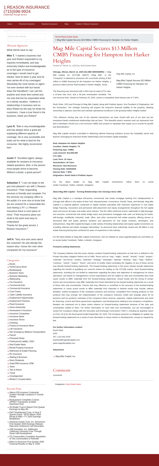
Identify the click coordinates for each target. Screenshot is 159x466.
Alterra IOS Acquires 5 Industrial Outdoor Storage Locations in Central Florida (26, 397)
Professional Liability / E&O (22, 344)
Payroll (12, 337)
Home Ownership (17, 308)
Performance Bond (18, 267)
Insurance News (17, 317)
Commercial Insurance (20, 289)
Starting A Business (18, 360)
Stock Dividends (17, 363)
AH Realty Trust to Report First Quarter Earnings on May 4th (27, 411)
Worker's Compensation (20, 382)
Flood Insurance (17, 304)
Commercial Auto (17, 286)
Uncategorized (16, 378)
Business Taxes (16, 273)
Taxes (12, 369)
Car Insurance (16, 282)
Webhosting (15, 279)
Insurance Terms (17, 320)
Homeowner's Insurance (20, 311)
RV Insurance (15, 356)
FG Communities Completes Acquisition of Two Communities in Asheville (25, 441)
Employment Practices (19, 301)
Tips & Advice (15, 372)
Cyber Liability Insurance (21, 295)
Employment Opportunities (21, 298)
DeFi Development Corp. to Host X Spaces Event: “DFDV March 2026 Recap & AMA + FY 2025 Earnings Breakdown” (25, 418)
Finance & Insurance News (22, 326)
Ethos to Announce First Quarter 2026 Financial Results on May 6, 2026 (27, 447)
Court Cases (15, 292)
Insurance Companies (19, 314)
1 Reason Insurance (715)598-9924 (27, 9)
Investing (13, 323)
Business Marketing (18, 276)
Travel (12, 375)
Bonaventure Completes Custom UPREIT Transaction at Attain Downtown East (24, 404)
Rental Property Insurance (21, 350)
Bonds (12, 264)
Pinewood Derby (17, 341)
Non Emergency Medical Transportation (20, 333)
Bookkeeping (15, 270)
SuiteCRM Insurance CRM (21, 366)
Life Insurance (16, 329)
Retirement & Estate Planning (23, 353)
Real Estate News (73, 384)
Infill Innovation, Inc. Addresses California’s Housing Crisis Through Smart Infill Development (25, 434)
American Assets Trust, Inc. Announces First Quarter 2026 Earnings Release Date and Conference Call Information (27, 426)
